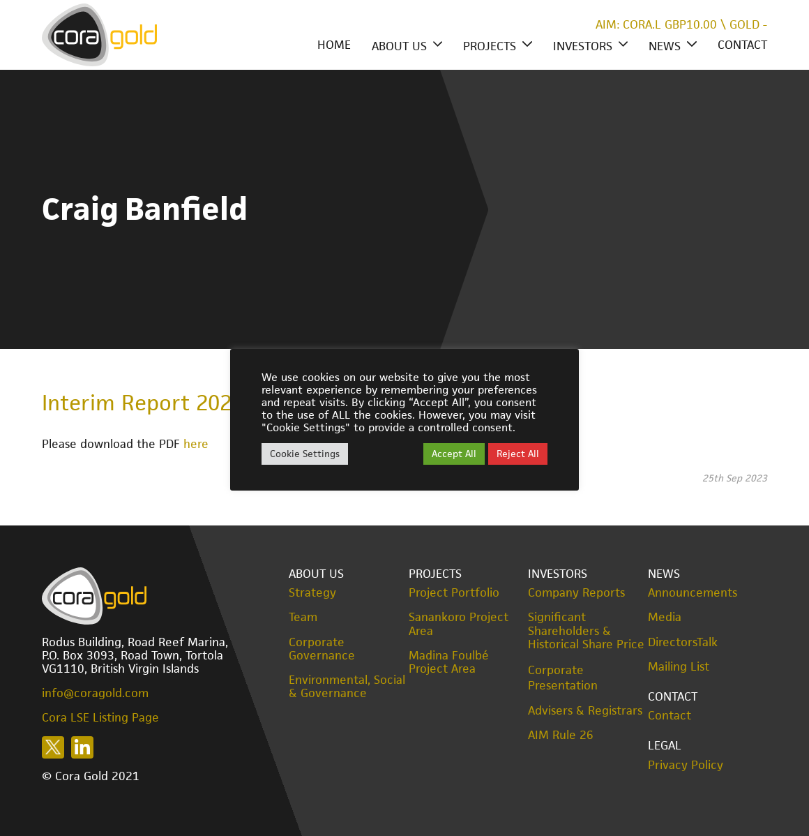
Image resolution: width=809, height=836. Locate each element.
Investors (582, 46)
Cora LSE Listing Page (100, 717)
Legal (664, 745)
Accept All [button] (454, 453)
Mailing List (678, 666)
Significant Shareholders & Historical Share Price (586, 631)
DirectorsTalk (683, 642)
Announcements (692, 592)
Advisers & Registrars (585, 710)
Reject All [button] (518, 453)
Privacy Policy (685, 765)
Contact (742, 44)
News (665, 46)
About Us (399, 46)
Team (303, 617)
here (196, 443)
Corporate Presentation (563, 677)
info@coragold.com (95, 693)
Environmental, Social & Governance (347, 686)
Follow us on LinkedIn (82, 747)
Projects (489, 46)
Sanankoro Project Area (458, 624)
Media (664, 617)
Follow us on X (53, 747)
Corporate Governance (322, 649)
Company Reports (576, 592)
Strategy (312, 592)
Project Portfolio (454, 592)
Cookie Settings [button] (305, 453)
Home (334, 44)
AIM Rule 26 (560, 735)
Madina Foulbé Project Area (449, 662)
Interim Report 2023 (142, 403)
